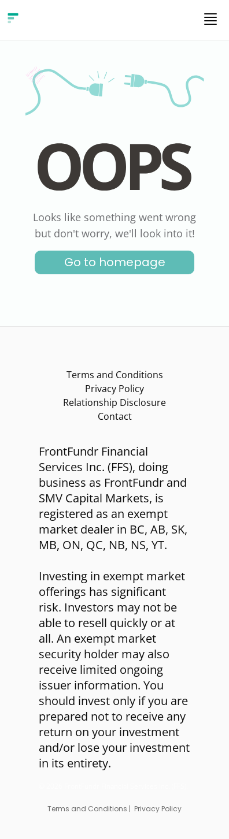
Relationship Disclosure (114, 402)
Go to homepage (114, 262)
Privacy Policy (114, 388)
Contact (115, 416)
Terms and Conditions (115, 374)
